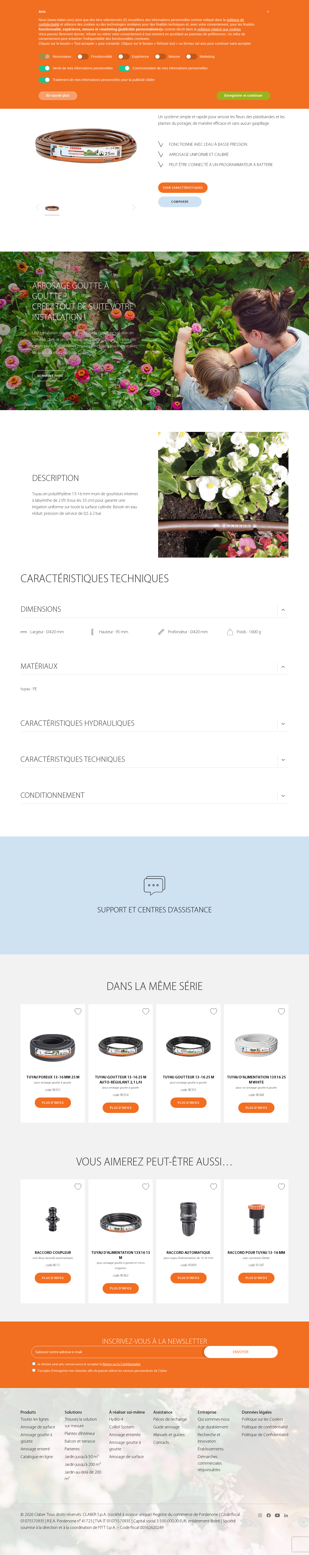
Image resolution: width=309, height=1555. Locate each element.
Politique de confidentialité (265, 1427)
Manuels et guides (169, 1434)
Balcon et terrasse (80, 1441)
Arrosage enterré (35, 1449)
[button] (268, 11)
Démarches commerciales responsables (210, 1463)
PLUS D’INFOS (52, 1102)
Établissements (211, 1449)
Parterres (72, 1449)
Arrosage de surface (38, 1427)
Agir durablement (213, 1427)
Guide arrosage (166, 1427)
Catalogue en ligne (37, 1456)
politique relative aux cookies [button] (219, 29)
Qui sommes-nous (214, 1419)
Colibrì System (121, 1427)
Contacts (161, 1442)
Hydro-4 (116, 1419)
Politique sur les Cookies (262, 1419)
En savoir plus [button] (58, 95)
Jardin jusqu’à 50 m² (82, 1456)
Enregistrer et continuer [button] (243, 95)
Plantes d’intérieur (80, 1433)
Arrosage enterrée (124, 1434)
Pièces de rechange (170, 1419)
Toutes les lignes (35, 1419)
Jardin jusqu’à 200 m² (83, 1464)
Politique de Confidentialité (265, 1434)
